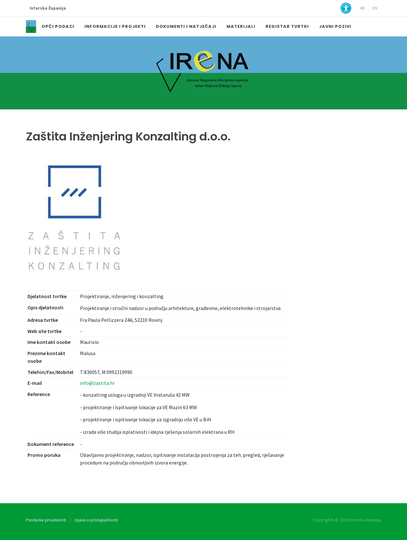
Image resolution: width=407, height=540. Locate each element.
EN (374, 8)
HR (362, 8)
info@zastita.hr (97, 383)
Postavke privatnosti (46, 520)
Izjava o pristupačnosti (96, 520)
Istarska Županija (48, 8)
